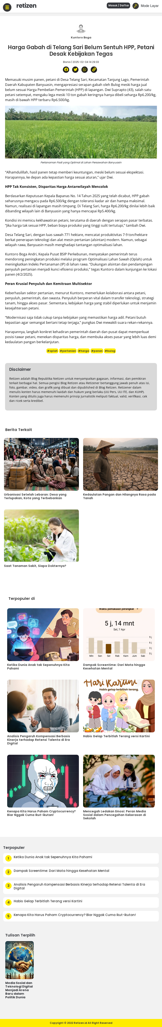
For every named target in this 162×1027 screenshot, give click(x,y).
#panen (97, 351)
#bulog (110, 351)
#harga (83, 351)
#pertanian (68, 351)
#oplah (52, 351)
